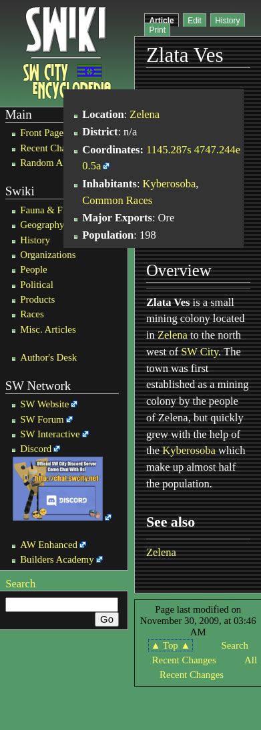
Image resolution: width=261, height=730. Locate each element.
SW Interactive (49, 434)
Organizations (47, 254)
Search (20, 583)
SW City (199, 351)
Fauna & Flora (49, 210)
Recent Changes (52, 148)
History (35, 240)
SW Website (44, 404)
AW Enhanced (48, 544)
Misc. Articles (48, 329)
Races (32, 314)
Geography (42, 224)
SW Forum (42, 419)
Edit (195, 20)
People (33, 269)
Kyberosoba (169, 183)
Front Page (41, 132)
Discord (35, 448)
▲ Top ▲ (170, 645)
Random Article (51, 162)
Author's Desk (48, 357)
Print (157, 30)
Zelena (144, 114)
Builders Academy (56, 559)
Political (36, 284)
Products (37, 299)
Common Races (117, 200)
